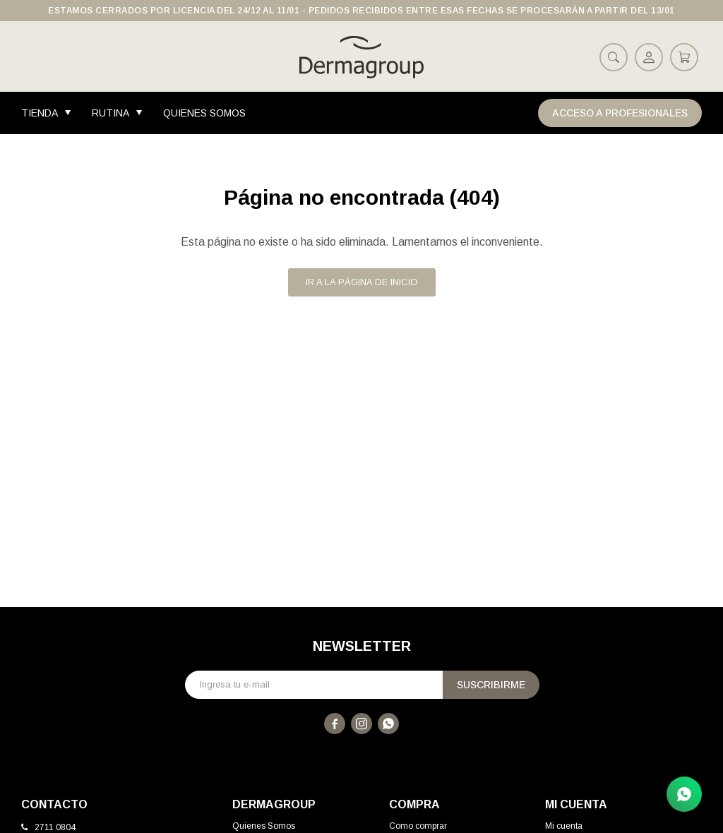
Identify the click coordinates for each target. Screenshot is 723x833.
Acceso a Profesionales (620, 113)
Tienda (39, 113)
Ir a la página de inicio (362, 282)
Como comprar (418, 826)
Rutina (110, 113)
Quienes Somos (204, 113)
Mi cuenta (563, 826)
